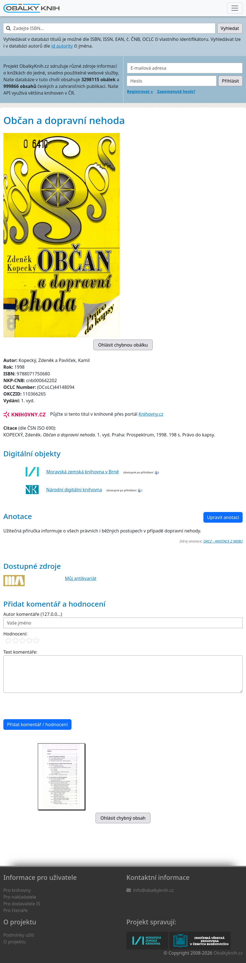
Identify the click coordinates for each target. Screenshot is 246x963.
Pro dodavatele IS (21, 904)
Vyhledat (230, 28)
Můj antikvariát (81, 578)
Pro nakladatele (19, 897)
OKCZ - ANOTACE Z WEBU (223, 541)
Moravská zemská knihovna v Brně (82, 472)
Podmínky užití (18, 935)
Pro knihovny (17, 890)
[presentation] (46, 706)
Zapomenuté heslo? (176, 91)
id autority (62, 46)
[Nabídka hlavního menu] (235, 8)
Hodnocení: (15, 634)
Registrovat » (140, 91)
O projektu (14, 942)
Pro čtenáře (15, 910)
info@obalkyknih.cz (153, 890)
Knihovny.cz (151, 414)
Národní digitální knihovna (74, 490)
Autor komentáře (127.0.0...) (32, 614)
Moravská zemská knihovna (147, 941)
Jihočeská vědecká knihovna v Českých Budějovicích (200, 941)
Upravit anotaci (223, 517)
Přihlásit (230, 81)
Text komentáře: (20, 652)
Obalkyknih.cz (228, 953)
